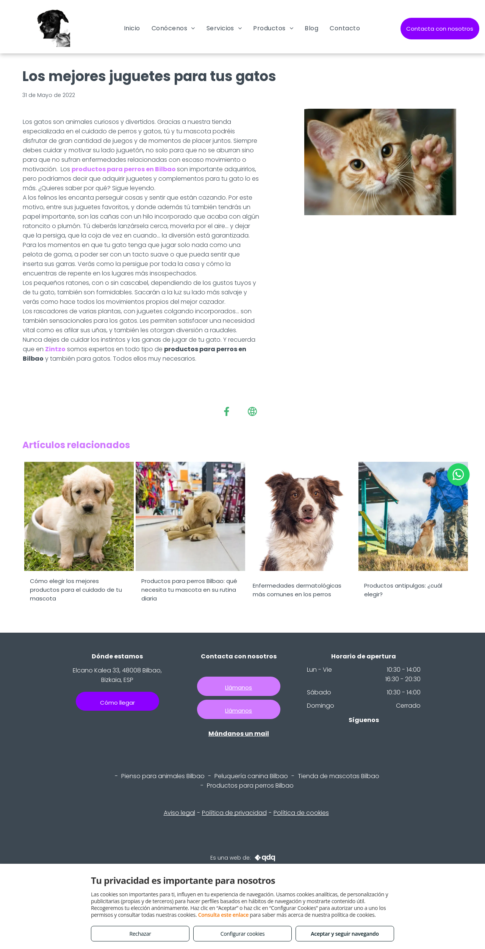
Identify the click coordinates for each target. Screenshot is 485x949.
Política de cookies (301, 812)
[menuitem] (132, 28)
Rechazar (140, 933)
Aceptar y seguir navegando (345, 933)
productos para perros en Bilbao (124, 169)
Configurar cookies (243, 933)
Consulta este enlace (223, 914)
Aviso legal (179, 812)
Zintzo (55, 349)
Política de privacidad (234, 812)
